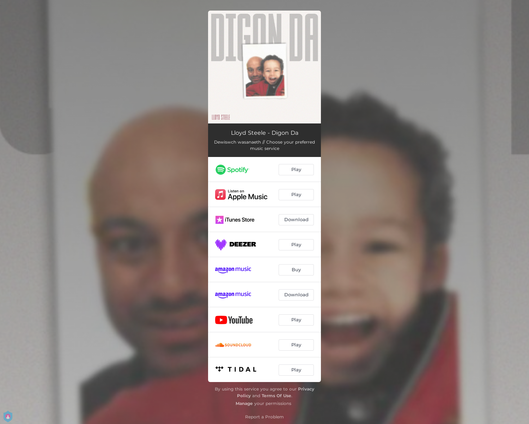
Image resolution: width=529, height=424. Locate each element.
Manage (244, 403)
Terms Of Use (276, 395)
